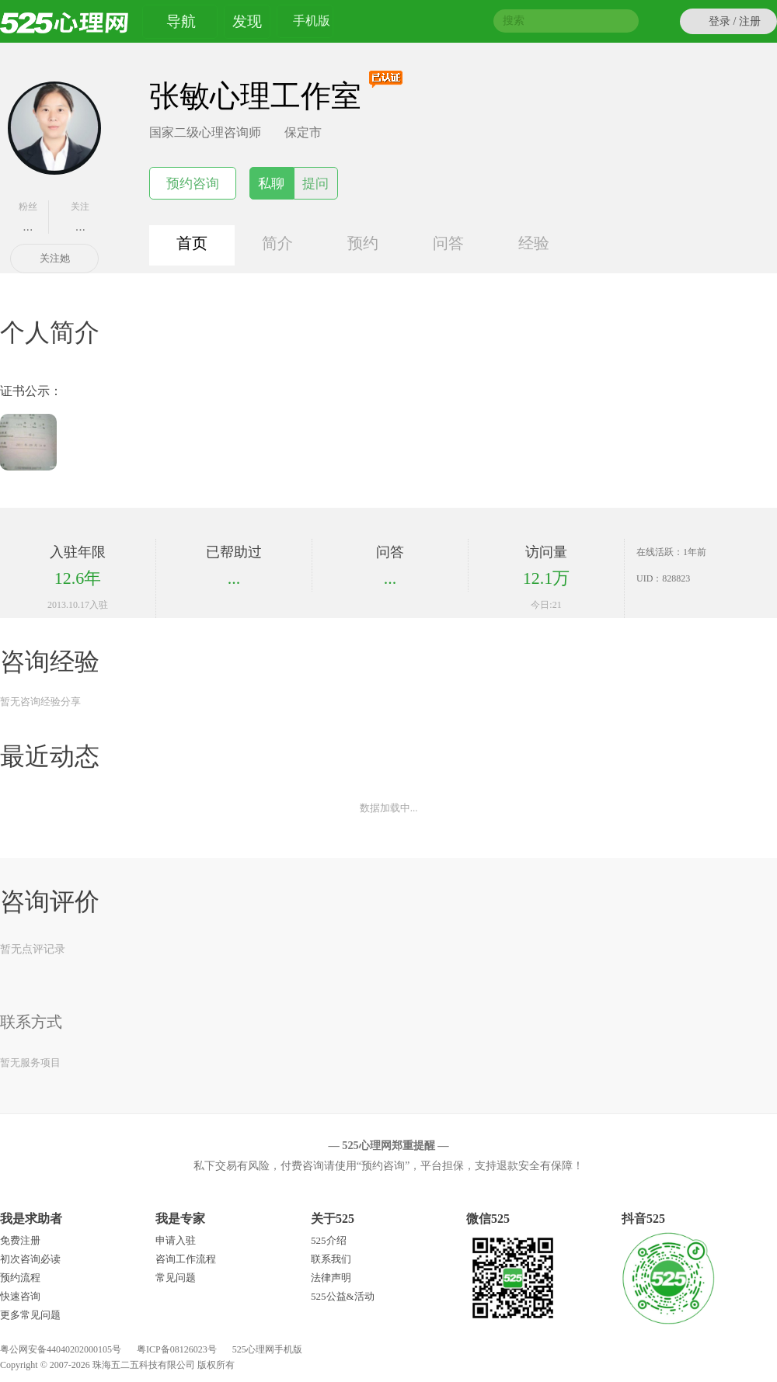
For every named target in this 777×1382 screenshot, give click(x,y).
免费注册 (20, 1240)
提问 (315, 183)
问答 (448, 243)
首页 (191, 243)
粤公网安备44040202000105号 (60, 1349)
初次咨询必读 (30, 1259)
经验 (533, 243)
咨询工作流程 (185, 1259)
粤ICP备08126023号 (177, 1349)
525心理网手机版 (267, 1349)
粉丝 (28, 217)
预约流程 (20, 1277)
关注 (81, 217)
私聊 (271, 183)
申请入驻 (175, 1240)
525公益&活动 (343, 1296)
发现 (247, 21)
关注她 (55, 258)
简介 (277, 243)
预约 (362, 243)
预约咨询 (192, 183)
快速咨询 (20, 1296)
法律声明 (331, 1277)
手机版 (311, 23)
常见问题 (175, 1277)
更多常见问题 (30, 1315)
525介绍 (329, 1240)
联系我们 (331, 1259)
